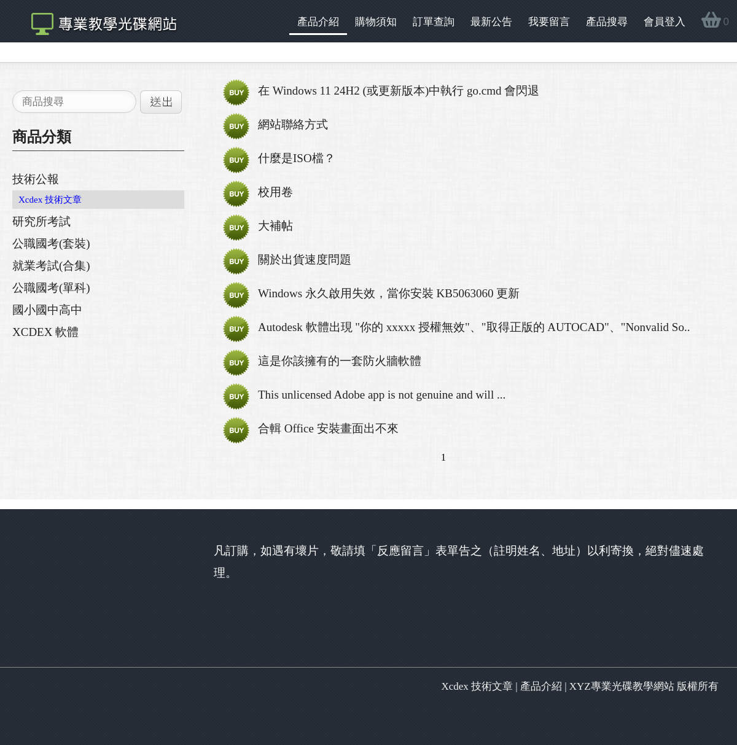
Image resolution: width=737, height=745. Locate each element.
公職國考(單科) (51, 287)
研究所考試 (41, 221)
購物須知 (376, 22)
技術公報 (35, 179)
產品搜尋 (607, 22)
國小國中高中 (47, 309)
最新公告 (491, 22)
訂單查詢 (433, 22)
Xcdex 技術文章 (50, 200)
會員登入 (664, 22)
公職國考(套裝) (51, 243)
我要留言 (549, 22)
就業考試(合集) (51, 265)
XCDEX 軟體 (45, 332)
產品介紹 (318, 22)
